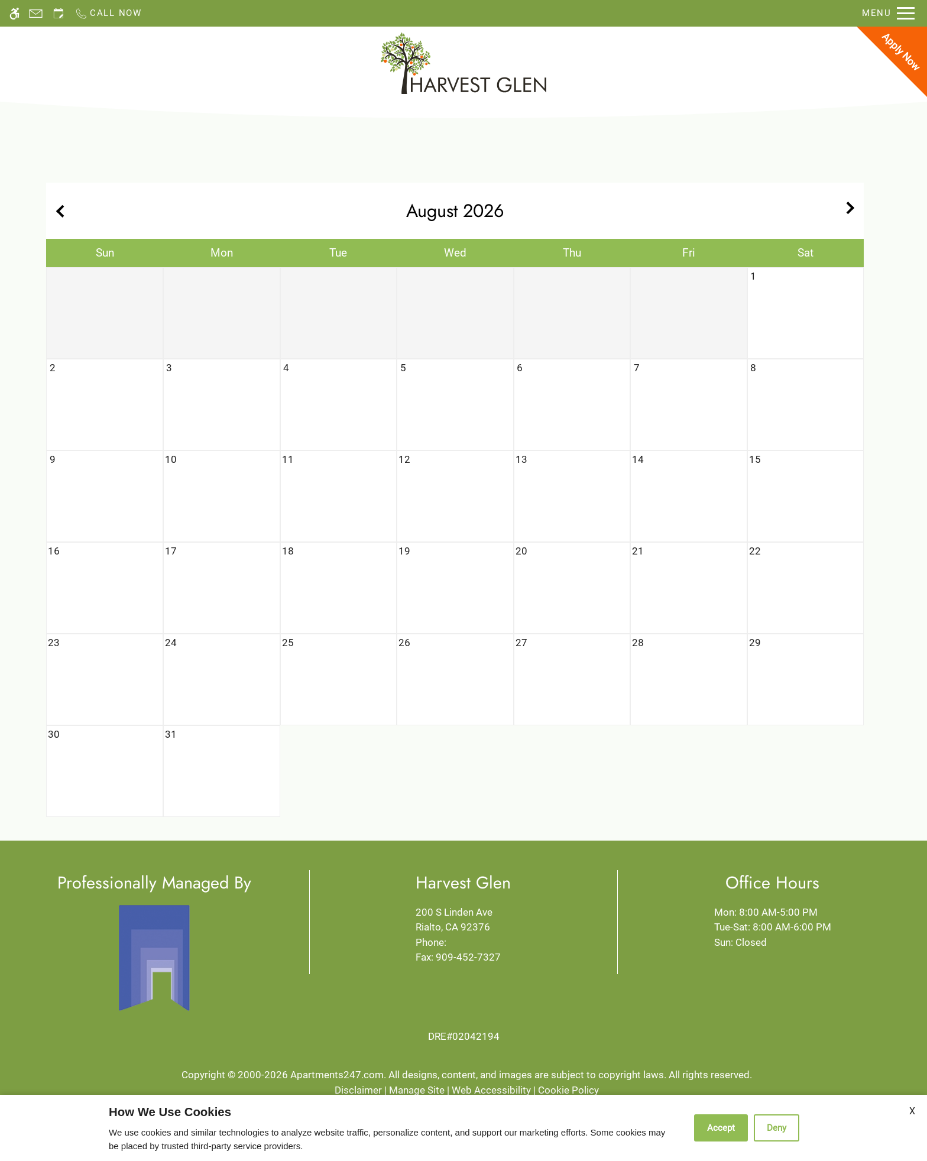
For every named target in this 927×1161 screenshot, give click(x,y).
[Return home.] (463, 63)
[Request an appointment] (58, 13)
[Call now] (108, 13)
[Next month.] (852, 211)
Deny (776, 1128)
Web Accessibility (491, 1090)
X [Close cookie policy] (912, 1111)
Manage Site (417, 1090)
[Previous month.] (58, 211)
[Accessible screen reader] (14, 13)
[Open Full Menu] (888, 13)
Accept (721, 1128)
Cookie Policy (568, 1090)
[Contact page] (36, 13)
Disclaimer (358, 1090)
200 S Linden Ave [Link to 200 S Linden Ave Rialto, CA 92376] (463, 920)
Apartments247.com (337, 1075)
